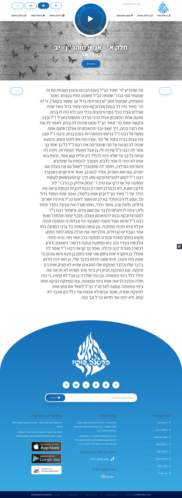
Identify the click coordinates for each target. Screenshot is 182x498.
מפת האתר (72, 494)
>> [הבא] (17, 91)
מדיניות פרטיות (111, 494)
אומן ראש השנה (162, 437)
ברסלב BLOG (163, 458)
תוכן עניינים (91, 63)
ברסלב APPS (163, 444)
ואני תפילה (164, 473)
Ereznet (56, 494)
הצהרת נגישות (91, 494)
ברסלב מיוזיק (163, 429)
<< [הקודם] (165, 91)
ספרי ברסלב (163, 466)
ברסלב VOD (163, 451)
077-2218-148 (99, 459)
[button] (179, 246)
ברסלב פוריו (163, 422)
